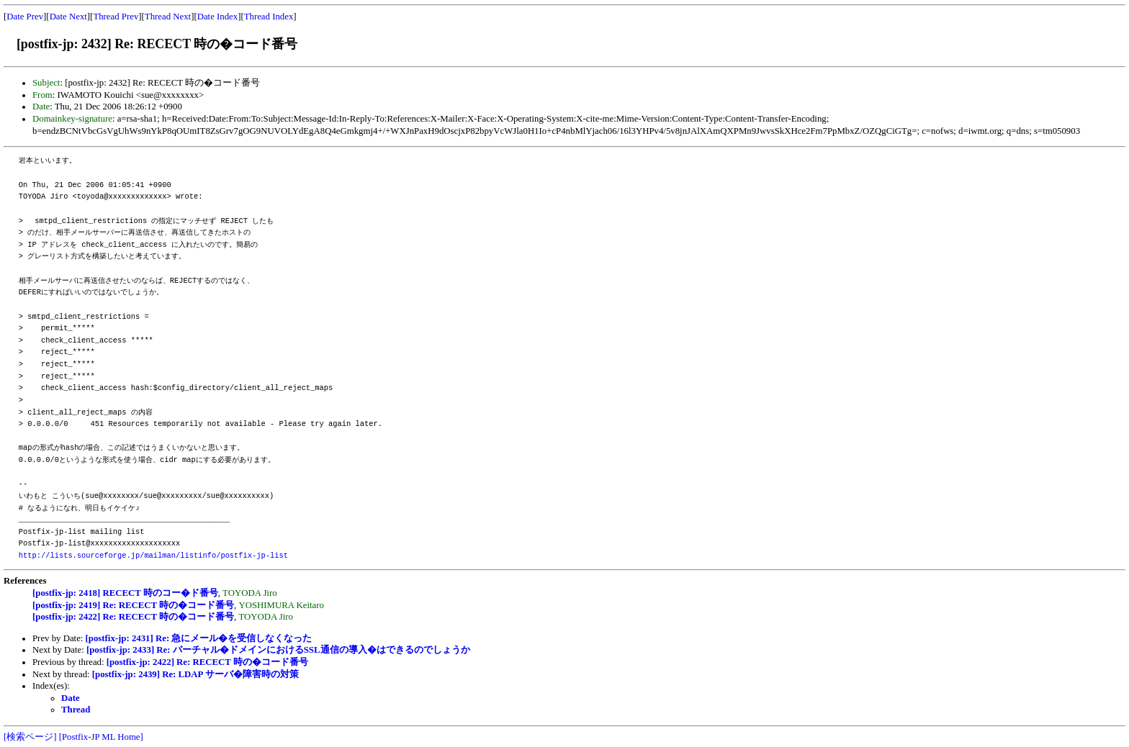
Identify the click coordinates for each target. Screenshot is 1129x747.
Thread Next (168, 17)
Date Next (68, 17)
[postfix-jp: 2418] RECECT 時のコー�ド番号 (125, 593)
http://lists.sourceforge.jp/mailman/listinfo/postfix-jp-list (153, 556)
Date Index (217, 17)
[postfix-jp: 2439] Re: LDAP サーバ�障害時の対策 (195, 674)
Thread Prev (115, 17)
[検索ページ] (30, 737)
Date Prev (24, 17)
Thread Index (269, 17)
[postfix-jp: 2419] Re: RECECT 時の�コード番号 (133, 605)
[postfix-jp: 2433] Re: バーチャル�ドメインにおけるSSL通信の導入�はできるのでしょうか (278, 650)
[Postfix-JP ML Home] (101, 737)
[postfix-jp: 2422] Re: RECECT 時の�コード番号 (133, 617)
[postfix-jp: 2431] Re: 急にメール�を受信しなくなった (199, 638)
